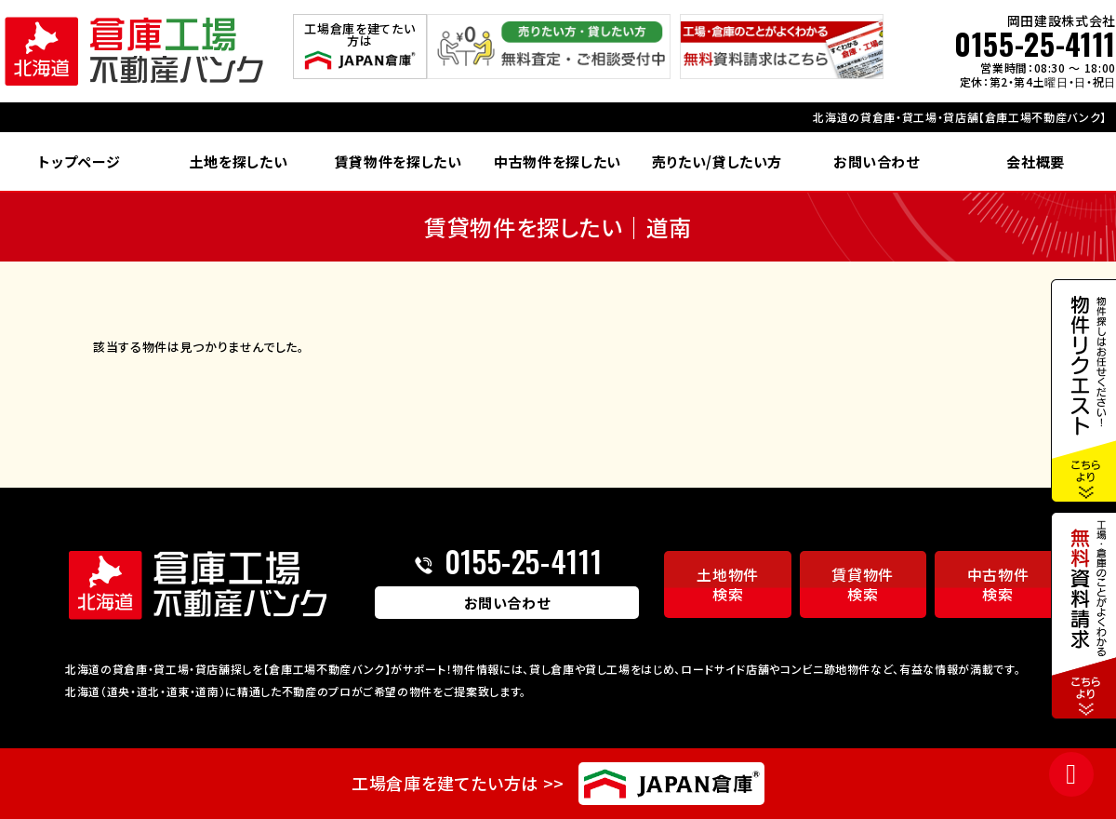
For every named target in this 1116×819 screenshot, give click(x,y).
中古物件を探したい (557, 161)
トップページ (79, 161)
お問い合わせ (876, 161)
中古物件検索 (998, 584)
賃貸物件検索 (862, 584)
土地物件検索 (728, 584)
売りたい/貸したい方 (717, 161)
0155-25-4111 (1035, 43)
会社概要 (1035, 161)
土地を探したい (239, 161)
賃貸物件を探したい (398, 161)
